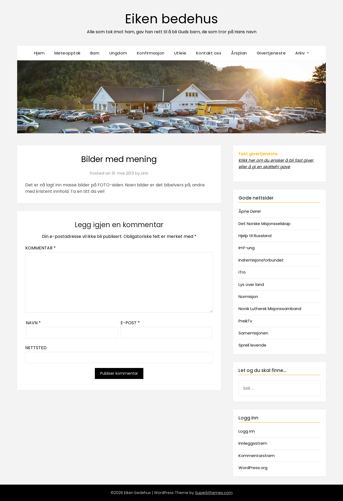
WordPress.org (252, 467)
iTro (242, 272)
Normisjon (248, 296)
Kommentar (40, 248)
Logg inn (246, 431)
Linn (144, 173)
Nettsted (36, 348)
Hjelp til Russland (254, 235)
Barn (95, 53)
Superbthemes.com (214, 492)
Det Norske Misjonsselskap (264, 223)
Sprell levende (252, 345)
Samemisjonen (253, 333)
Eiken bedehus (171, 19)
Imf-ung (246, 248)
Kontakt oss (209, 53)
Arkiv (300, 53)
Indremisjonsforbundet (261, 260)
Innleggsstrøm (252, 443)
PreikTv (245, 321)
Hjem (39, 53)
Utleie (180, 53)
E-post (130, 323)
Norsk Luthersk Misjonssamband (269, 308)
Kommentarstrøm (256, 455)
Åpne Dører (249, 211)
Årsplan (239, 53)
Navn (33, 323)
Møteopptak (67, 53)
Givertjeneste (271, 53)
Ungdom (118, 53)
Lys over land (251, 284)
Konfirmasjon (151, 53)
